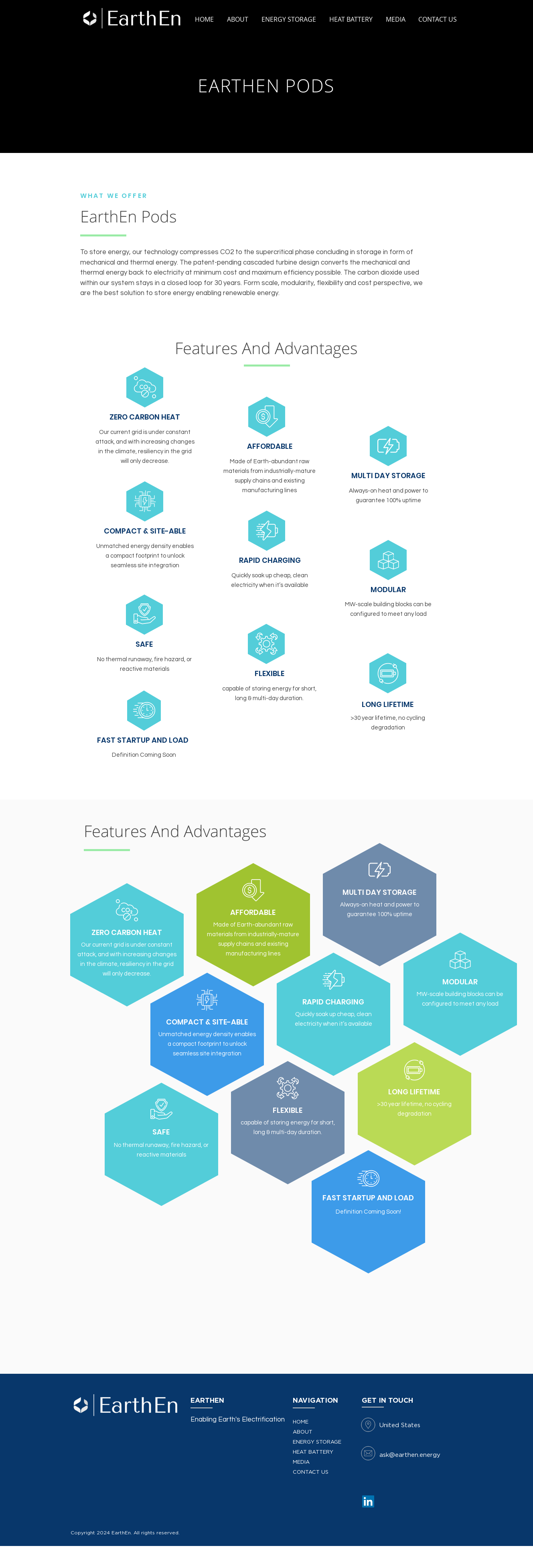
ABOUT (302, 1432)
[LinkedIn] (368, 1501)
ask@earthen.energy (409, 1455)
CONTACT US (310, 1472)
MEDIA (301, 1462)
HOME (300, 1422)
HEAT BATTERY (313, 1452)
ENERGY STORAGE (317, 1442)
